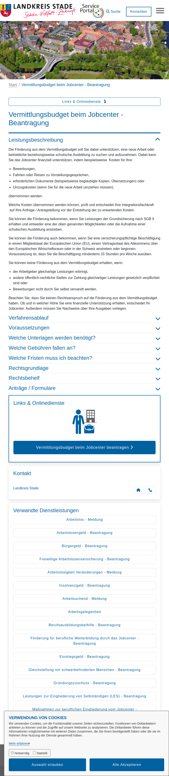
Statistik (42, 753)
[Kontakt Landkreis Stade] (138, 490)
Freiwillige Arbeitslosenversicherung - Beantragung (84, 559)
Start (13, 85)
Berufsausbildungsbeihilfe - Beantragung (85, 625)
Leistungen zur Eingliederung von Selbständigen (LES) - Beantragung (84, 696)
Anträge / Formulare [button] (84, 388)
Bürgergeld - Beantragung (84, 546)
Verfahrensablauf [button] (84, 318)
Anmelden (138, 11)
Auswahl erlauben (47, 765)
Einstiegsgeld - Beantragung (84, 656)
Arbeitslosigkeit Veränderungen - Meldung (85, 572)
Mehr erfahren (18, 743)
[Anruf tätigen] (150, 490)
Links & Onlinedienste (84, 101)
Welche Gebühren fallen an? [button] (84, 348)
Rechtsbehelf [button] (84, 378)
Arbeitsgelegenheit (84, 612)
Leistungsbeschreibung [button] (84, 140)
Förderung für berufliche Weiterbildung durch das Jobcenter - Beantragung (85, 640)
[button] (112, 10)
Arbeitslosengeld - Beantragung (84, 533)
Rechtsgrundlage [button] (84, 368)
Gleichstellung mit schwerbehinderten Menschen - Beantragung (85, 670)
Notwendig (22, 753)
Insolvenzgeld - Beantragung (84, 585)
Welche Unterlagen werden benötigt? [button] (84, 338)
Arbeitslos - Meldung (84, 519)
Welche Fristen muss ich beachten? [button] (84, 358)
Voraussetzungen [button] (84, 328)
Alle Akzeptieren (126, 765)
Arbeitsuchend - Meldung (84, 599)
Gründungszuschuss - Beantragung (84, 683)
